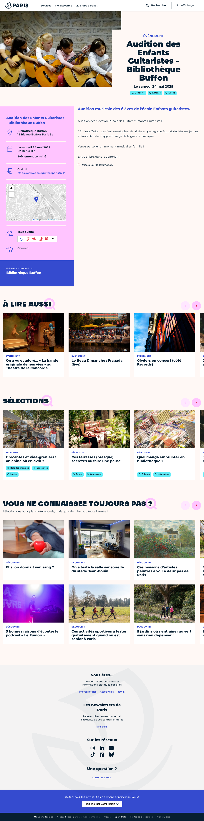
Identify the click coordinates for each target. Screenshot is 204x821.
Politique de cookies (141, 817)
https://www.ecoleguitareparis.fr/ (39, 173)
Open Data (120, 817)
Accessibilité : (78, 817)
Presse (107, 817)
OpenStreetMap (53, 220)
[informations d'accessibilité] (37, 239)
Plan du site (163, 817)
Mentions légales (43, 817)
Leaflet (36, 220)
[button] (36, 199)
